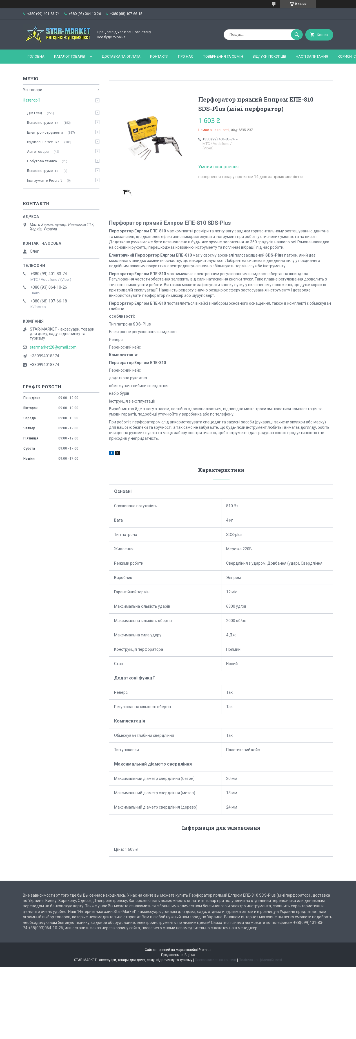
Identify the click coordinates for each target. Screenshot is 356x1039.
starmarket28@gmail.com (53, 347)
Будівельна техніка (43, 142)
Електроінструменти (45, 132)
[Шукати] (297, 34)
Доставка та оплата (121, 56)
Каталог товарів (69, 56)
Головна (36, 56)
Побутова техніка (42, 161)
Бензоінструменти (43, 122)
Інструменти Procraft (44, 180)
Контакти (159, 56)
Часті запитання (312, 56)
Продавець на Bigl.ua (178, 955)
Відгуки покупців (269, 56)
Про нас (185, 56)
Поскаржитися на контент (215, 960)
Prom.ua (205, 950)
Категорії (31, 100)
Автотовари (38, 151)
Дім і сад (34, 113)
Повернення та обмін (223, 56)
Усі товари (32, 89)
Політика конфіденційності (260, 960)
